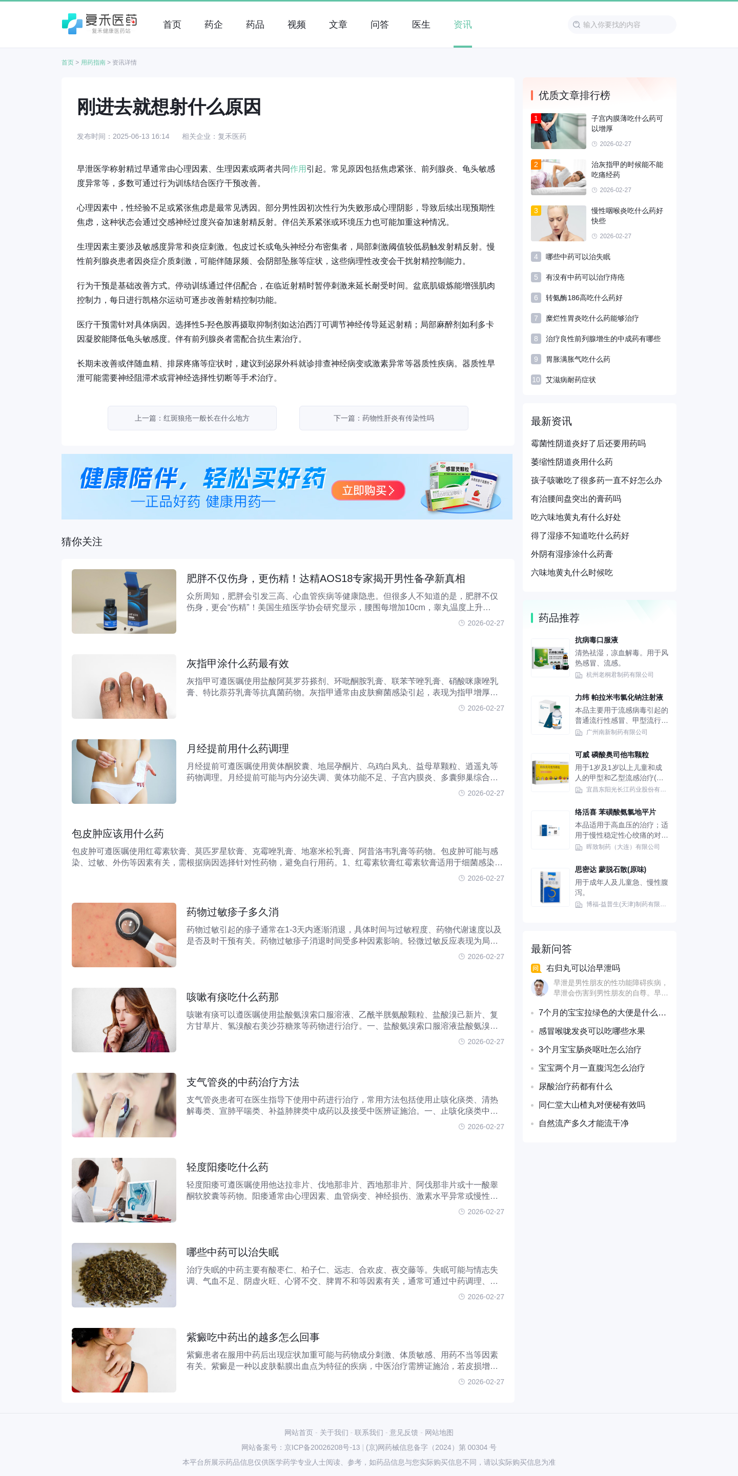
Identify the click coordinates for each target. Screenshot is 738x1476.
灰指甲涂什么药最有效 (238, 663)
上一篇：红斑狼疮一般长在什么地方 (192, 418)
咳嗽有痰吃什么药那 (233, 997)
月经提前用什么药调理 (238, 748)
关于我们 (334, 1432)
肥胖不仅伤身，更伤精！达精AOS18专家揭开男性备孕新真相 (326, 578)
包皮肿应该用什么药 (118, 833)
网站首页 (298, 1432)
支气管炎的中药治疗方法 (243, 1082)
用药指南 (93, 62)
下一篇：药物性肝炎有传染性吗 (384, 418)
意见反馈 (403, 1432)
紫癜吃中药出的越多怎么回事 (253, 1337)
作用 (298, 168)
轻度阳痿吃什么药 (228, 1167)
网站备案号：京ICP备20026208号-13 (300, 1447)
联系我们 (369, 1432)
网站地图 (439, 1432)
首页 (67, 62)
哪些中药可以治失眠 (233, 1252)
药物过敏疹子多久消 (233, 912)
